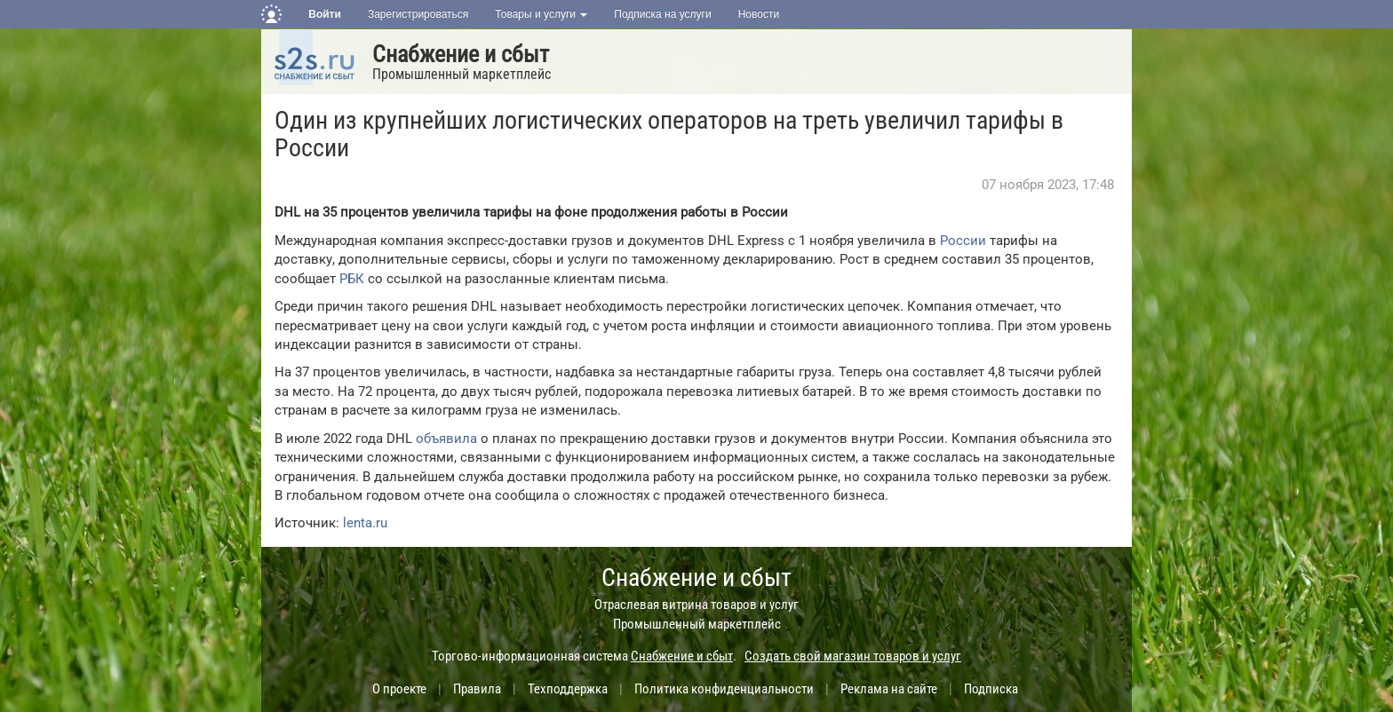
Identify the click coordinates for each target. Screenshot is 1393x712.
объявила (446, 439)
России (963, 241)
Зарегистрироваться (418, 14)
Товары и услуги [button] (541, 14)
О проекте (399, 689)
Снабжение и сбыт (460, 54)
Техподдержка (568, 689)
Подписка (991, 689)
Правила (477, 689)
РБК (351, 279)
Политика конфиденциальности (724, 689)
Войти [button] (324, 14)
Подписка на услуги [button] (662, 14)
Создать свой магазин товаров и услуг (852, 656)
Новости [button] (758, 14)
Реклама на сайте (888, 689)
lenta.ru (365, 523)
